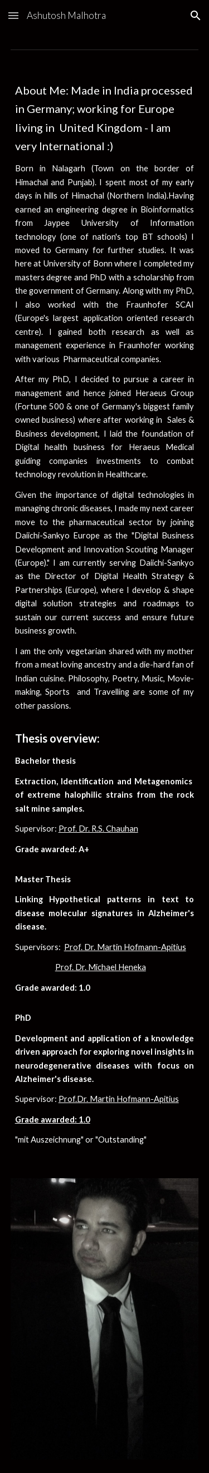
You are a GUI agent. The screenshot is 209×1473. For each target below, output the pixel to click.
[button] (13, 15)
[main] (105, 614)
